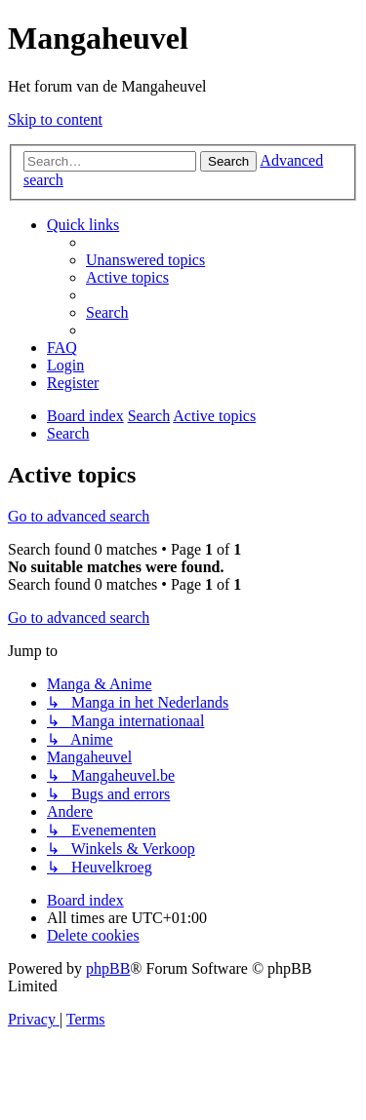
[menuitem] (145, 259)
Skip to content (55, 119)
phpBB (108, 968)
